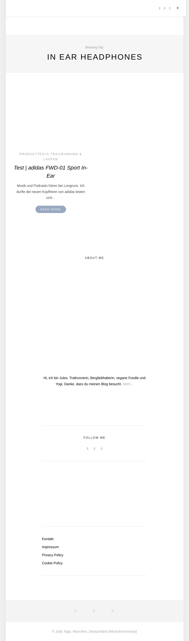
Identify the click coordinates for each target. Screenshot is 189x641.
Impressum (50, 547)
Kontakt (48, 539)
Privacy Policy (52, 555)
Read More (50, 209)
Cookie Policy (52, 563)
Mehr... (128, 384)
